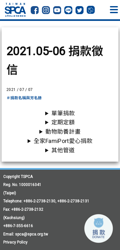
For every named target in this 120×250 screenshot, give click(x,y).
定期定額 (63, 122)
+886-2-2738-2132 (27, 209)
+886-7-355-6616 (18, 226)
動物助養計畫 (63, 131)
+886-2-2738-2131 (73, 201)
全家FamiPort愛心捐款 (63, 141)
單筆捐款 (63, 113)
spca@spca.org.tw (31, 234)
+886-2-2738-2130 (39, 201)
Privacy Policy (15, 242)
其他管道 (63, 150)
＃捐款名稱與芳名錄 (24, 98)
